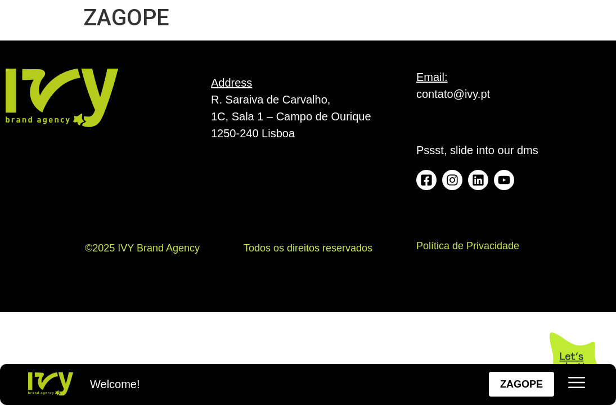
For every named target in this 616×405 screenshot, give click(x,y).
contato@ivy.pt (453, 94)
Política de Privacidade (467, 245)
